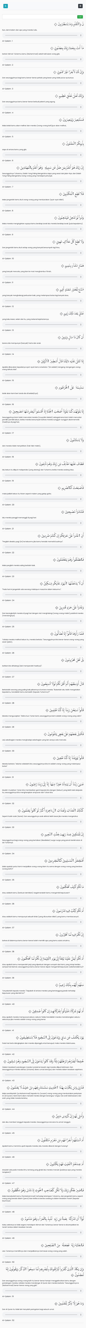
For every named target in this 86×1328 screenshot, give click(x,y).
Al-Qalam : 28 (8, 703)
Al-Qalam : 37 (8, 927)
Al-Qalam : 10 (8, 258)
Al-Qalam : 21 (8, 528)
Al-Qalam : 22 (8, 552)
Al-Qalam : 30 (8, 751)
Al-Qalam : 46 (8, 1157)
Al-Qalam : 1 (7, 41)
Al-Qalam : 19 (8, 481)
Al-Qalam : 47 (8, 1183)
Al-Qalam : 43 (8, 1080)
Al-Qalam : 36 (8, 904)
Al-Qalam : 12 (8, 306)
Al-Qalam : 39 (8, 978)
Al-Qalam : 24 (8, 600)
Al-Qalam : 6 (7, 160)
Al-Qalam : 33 (8, 827)
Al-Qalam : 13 (8, 330)
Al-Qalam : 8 (7, 210)
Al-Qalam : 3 (7, 88)
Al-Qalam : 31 (8, 777)
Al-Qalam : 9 (7, 234)
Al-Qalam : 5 (7, 136)
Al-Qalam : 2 (7, 65)
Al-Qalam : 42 (8, 1054)
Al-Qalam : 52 (8, 1320)
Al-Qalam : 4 (7, 112)
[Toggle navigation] (80, 6)
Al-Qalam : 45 (8, 1133)
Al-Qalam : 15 (8, 380)
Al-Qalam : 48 (8, 1212)
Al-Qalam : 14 (8, 354)
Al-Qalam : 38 (8, 951)
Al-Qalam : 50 (8, 1262)
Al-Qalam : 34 (8, 853)
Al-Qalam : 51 (8, 1296)
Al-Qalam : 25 (8, 626)
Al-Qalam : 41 (8, 1030)
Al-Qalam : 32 (8, 803)
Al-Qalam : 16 (8, 404)
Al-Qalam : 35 (8, 880)
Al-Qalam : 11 (7, 282)
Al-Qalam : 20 (8, 504)
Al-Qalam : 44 (8, 1109)
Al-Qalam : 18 (8, 457)
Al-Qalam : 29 (8, 727)
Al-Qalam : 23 (8, 576)
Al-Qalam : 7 (7, 187)
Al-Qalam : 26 (8, 653)
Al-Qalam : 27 (8, 677)
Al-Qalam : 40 (8, 1004)
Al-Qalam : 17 (8, 433)
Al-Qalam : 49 (8, 1238)
